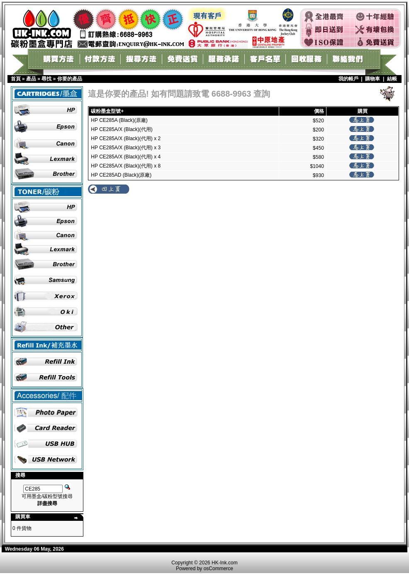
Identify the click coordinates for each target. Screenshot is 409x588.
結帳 (392, 79)
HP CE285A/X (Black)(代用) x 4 (126, 157)
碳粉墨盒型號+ (107, 111)
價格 (319, 111)
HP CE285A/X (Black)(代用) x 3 (126, 148)
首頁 (16, 79)
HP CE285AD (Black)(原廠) (121, 175)
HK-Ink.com (225, 563)
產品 (31, 79)
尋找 (46, 79)
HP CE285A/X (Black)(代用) (121, 129)
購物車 (372, 79)
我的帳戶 (348, 79)
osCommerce (218, 568)
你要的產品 (69, 79)
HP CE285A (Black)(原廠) (119, 120)
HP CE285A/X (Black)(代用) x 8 (126, 166)
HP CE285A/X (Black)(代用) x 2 (126, 138)
